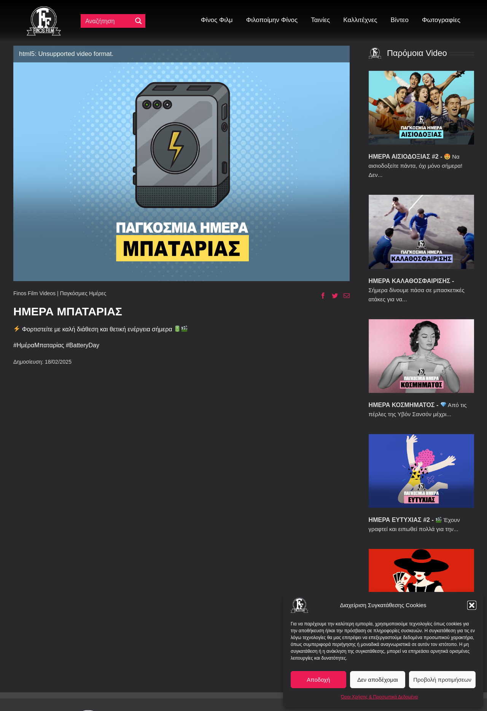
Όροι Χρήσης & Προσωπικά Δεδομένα (379, 697)
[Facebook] (320, 296)
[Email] (344, 296)
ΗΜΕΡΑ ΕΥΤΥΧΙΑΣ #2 (399, 520)
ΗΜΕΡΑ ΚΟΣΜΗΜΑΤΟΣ (402, 405)
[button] (472, 605)
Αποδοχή (318, 679)
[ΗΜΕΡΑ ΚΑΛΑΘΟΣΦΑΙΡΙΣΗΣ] (421, 232)
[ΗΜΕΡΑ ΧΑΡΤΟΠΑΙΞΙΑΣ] (421, 586)
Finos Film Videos (34, 293)
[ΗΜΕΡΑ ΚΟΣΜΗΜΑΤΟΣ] (421, 356)
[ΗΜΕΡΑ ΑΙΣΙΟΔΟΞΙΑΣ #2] (421, 108)
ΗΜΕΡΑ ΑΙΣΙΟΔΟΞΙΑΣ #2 (404, 156)
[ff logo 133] (44, 9)
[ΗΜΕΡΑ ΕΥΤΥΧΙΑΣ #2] (421, 471)
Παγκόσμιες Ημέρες (83, 293)
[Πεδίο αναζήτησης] (108, 21)
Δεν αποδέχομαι (377, 679)
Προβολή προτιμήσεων (442, 679)
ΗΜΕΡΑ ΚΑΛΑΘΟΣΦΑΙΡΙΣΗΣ (409, 281)
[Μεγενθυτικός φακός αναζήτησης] (138, 20)
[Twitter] (332, 296)
